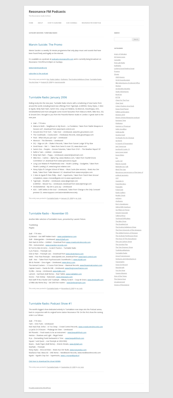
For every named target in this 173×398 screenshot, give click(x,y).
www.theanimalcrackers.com (91, 265)
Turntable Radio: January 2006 (48, 97)
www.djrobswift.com (95, 280)
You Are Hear (33, 82)
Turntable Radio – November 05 (48, 213)
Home (31, 23)
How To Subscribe (54, 23)
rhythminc (64, 79)
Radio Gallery (55, 79)
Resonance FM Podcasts (47, 11)
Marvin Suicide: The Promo (45, 44)
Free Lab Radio (119, 63)
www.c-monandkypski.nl (70, 355)
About (40, 23)
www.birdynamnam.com (76, 282)
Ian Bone (119, 141)
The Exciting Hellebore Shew (79, 79)
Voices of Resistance (121, 285)
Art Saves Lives (119, 57)
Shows (116, 74)
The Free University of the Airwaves (128, 230)
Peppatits (119, 187)
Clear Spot (119, 103)
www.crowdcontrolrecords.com (78, 242)
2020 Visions (120, 77)
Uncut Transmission (123, 256)
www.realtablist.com (74, 274)
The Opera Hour (120, 279)
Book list (119, 94)
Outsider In (120, 181)
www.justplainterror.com (67, 236)
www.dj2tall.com (62, 239)
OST (117, 178)
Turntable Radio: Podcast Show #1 (50, 303)
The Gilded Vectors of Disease (127, 233)
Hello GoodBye (121, 129)
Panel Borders (121, 184)
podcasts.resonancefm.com (62, 59)
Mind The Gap (121, 169)
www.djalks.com (59, 271)
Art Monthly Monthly (123, 89)
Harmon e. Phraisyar (123, 126)
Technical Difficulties (123, 218)
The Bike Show (121, 221)
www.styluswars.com (64, 277)
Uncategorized (119, 282)
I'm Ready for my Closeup (125, 138)
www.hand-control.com (87, 256)
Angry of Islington (120, 54)
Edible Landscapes (122, 112)
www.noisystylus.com (78, 350)
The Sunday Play (122, 244)
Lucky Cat (119, 161)
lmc (48, 79)
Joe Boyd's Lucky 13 (123, 149)
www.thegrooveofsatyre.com (76, 268)
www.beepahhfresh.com (77, 332)
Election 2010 (120, 115)
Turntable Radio (96, 79)
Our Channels (71, 23)
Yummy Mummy (121, 273)
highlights (117, 66)
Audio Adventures (122, 91)
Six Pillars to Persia (122, 210)
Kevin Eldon (120, 155)
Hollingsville (120, 132)
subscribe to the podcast (38, 73)
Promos (117, 71)
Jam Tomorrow (121, 146)
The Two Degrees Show (124, 247)
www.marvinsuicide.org (38, 68)
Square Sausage (122, 213)
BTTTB (118, 97)
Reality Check (120, 195)
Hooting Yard (120, 135)
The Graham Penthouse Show (127, 236)
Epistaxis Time (121, 120)
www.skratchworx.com (74, 254)
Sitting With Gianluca (123, 207)
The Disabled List (122, 224)
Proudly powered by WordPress (40, 388)
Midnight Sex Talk (122, 166)
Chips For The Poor (122, 100)
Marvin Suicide (121, 164)
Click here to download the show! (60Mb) (45, 361)
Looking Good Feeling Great (124, 68)
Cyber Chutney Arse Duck (125, 106)
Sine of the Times (120, 276)
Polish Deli (119, 190)
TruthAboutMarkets (123, 250)
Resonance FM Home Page (91, 23)
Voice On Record (122, 265)
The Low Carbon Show (124, 241)
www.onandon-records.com (56, 245)
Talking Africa (120, 216)
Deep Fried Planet (122, 109)
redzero (118, 198)
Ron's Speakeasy (122, 204)
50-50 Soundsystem (123, 80)
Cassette (117, 60)
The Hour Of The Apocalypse (126, 239)
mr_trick (78, 198)
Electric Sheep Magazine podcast (128, 117)
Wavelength (120, 267)
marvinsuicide (60, 82)
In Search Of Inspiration (124, 143)
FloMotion (119, 123)
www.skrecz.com (68, 262)
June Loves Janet (122, 152)
